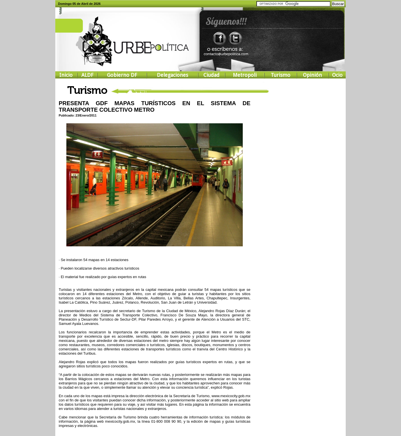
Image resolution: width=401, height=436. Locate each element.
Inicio (66, 75)
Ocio (337, 75)
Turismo (280, 75)
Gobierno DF (122, 75)
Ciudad (211, 75)
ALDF (87, 75)
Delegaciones (172, 75)
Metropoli (245, 75)
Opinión (312, 75)
